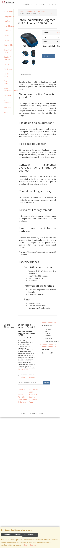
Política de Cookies (28, 545)
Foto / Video (6, 82)
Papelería (7, 95)
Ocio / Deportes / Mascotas (7, 103)
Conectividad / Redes (8, 51)
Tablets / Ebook (7, 75)
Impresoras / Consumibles (8, 42)
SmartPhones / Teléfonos (8, 28)
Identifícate (26, 4)
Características (25, 74)
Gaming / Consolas (7, 58)
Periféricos (8, 69)
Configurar (7, 535)
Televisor (7, 35)
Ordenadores (8, 11)
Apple (6, 112)
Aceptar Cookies (30, 535)
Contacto (40, 4)
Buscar (53, 4)
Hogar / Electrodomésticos (8, 89)
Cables (6, 64)
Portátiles (7, 21)
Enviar (46, 383)
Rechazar (17, 535)
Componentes (8, 16)
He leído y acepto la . (27, 376)
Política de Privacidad (23, 370)
